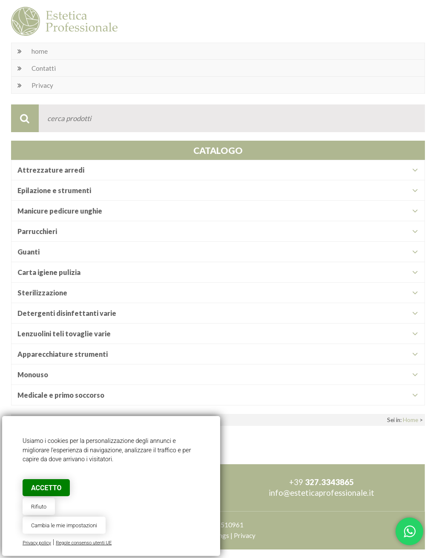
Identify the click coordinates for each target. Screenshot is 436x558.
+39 (321, 482)
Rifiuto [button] (38, 506)
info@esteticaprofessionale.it (321, 492)
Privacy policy (37, 543)
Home (410, 419)
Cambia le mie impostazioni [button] (64, 525)
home (40, 51)
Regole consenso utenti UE (84, 543)
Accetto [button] (46, 488)
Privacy (42, 85)
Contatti (44, 68)
